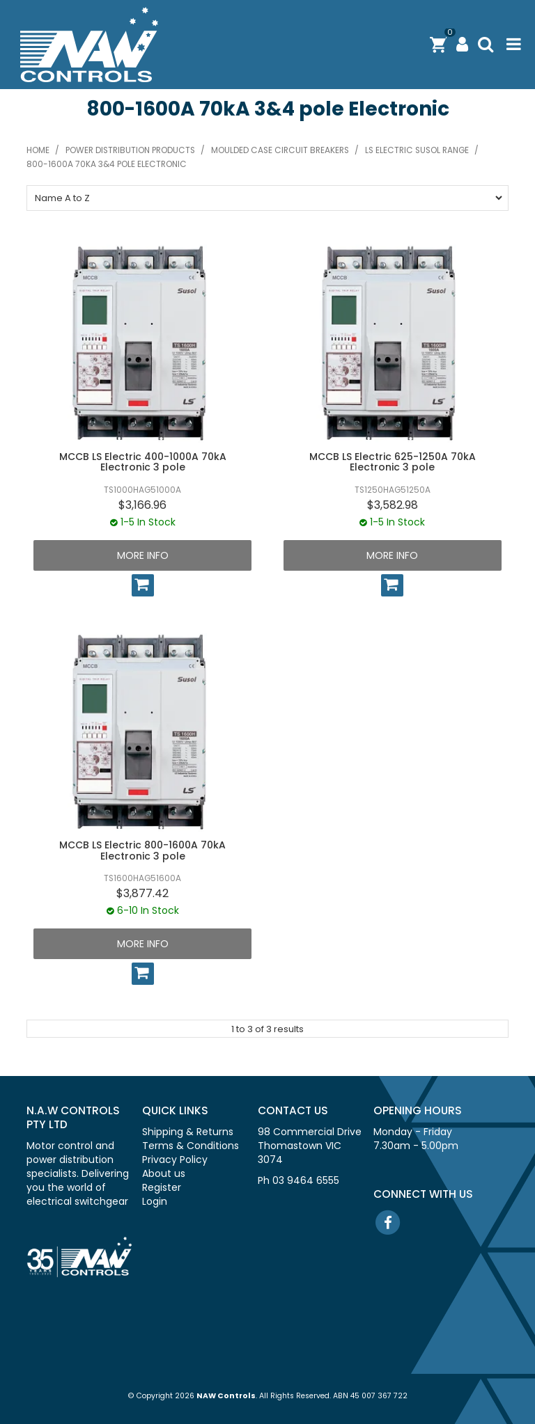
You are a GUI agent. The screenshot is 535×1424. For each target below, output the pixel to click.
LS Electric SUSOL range (417, 150)
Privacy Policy (175, 1159)
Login (154, 1201)
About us (163, 1173)
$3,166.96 (142, 505)
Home (37, 150)
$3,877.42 (142, 893)
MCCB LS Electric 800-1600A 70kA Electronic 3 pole (142, 850)
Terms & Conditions (190, 1146)
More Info (143, 555)
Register (161, 1187)
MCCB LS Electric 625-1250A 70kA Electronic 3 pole (392, 462)
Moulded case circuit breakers (280, 150)
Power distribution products (130, 150)
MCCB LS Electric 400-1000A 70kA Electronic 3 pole (142, 462)
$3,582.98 (392, 505)
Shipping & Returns (187, 1132)
